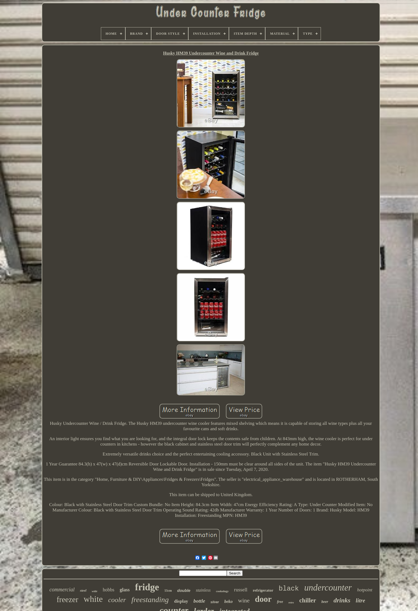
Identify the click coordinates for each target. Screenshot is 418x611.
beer (324, 602)
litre (360, 600)
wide (94, 591)
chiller (307, 600)
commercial (62, 589)
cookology (222, 591)
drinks (342, 600)
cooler (117, 600)
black (289, 589)
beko (228, 601)
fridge (147, 587)
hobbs (108, 589)
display (181, 601)
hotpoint (365, 589)
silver (215, 602)
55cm (168, 590)
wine (244, 600)
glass (125, 589)
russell (240, 589)
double (183, 590)
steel (83, 590)
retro (291, 602)
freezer (67, 599)
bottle (199, 601)
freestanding (150, 599)
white (93, 599)
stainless (203, 590)
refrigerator (263, 590)
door (263, 599)
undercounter (328, 587)
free (280, 602)
